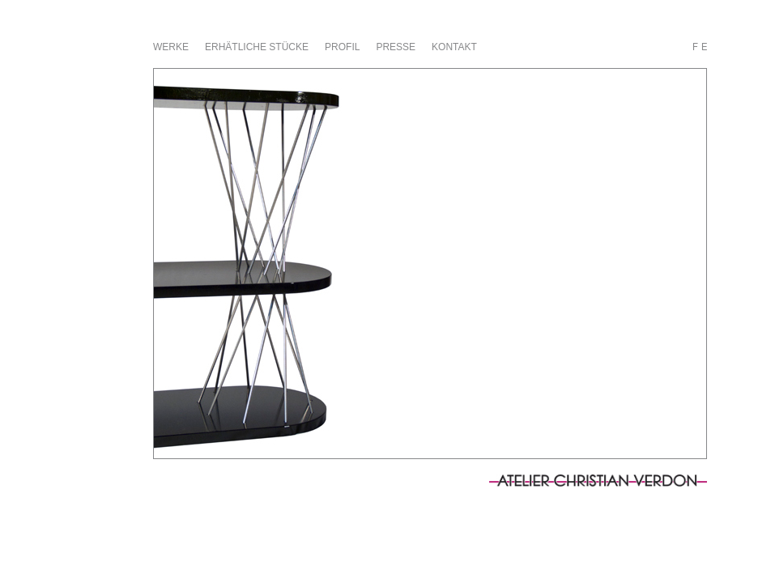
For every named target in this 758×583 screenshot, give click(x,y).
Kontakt (454, 47)
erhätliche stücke (257, 47)
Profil (342, 47)
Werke (171, 47)
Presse (395, 47)
